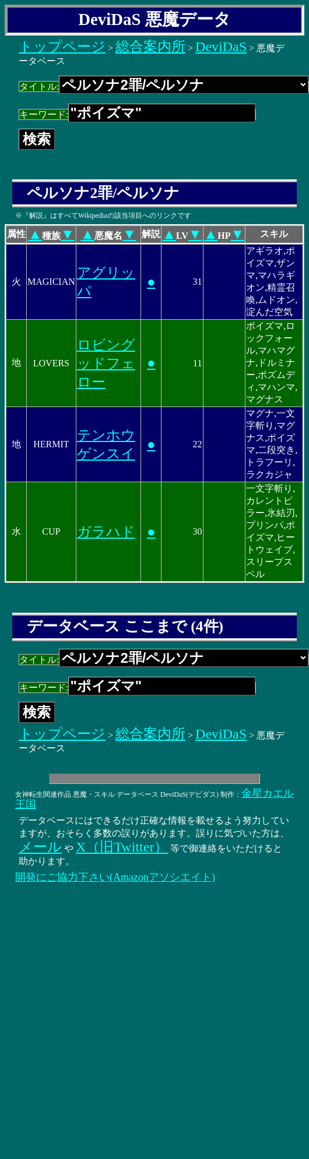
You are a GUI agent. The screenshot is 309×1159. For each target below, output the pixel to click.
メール (40, 846)
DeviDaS (221, 46)
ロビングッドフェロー (106, 363)
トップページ (62, 46)
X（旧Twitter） (122, 846)
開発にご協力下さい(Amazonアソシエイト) (115, 877)
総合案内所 (150, 46)
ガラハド (106, 531)
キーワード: (137, 114)
